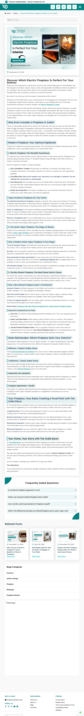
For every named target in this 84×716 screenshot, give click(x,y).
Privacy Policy (60, 700)
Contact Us (33, 700)
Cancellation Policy (62, 707)
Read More (11, 556)
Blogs (15, 13)
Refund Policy (60, 702)
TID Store (33, 707)
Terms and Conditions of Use (65, 705)
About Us (33, 702)
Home (8, 13)
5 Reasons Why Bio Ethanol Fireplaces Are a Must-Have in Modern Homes (44, 306)
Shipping (58, 710)
